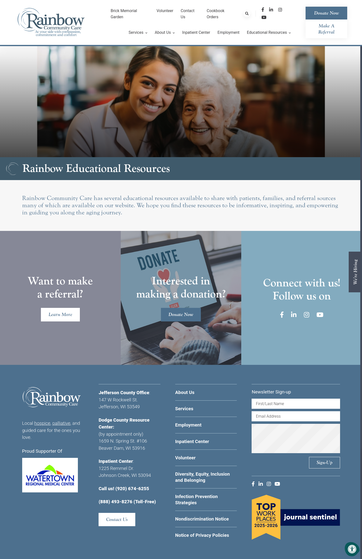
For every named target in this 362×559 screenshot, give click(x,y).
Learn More (60, 314)
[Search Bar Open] (246, 13)
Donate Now (326, 13)
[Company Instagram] (280, 9)
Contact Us (117, 519)
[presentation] (295, 438)
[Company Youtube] (263, 17)
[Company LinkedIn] (271, 9)
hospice (42, 423)
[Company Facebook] (262, 9)
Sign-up (324, 462)
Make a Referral (326, 29)
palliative (61, 423)
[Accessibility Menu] (352, 549)
